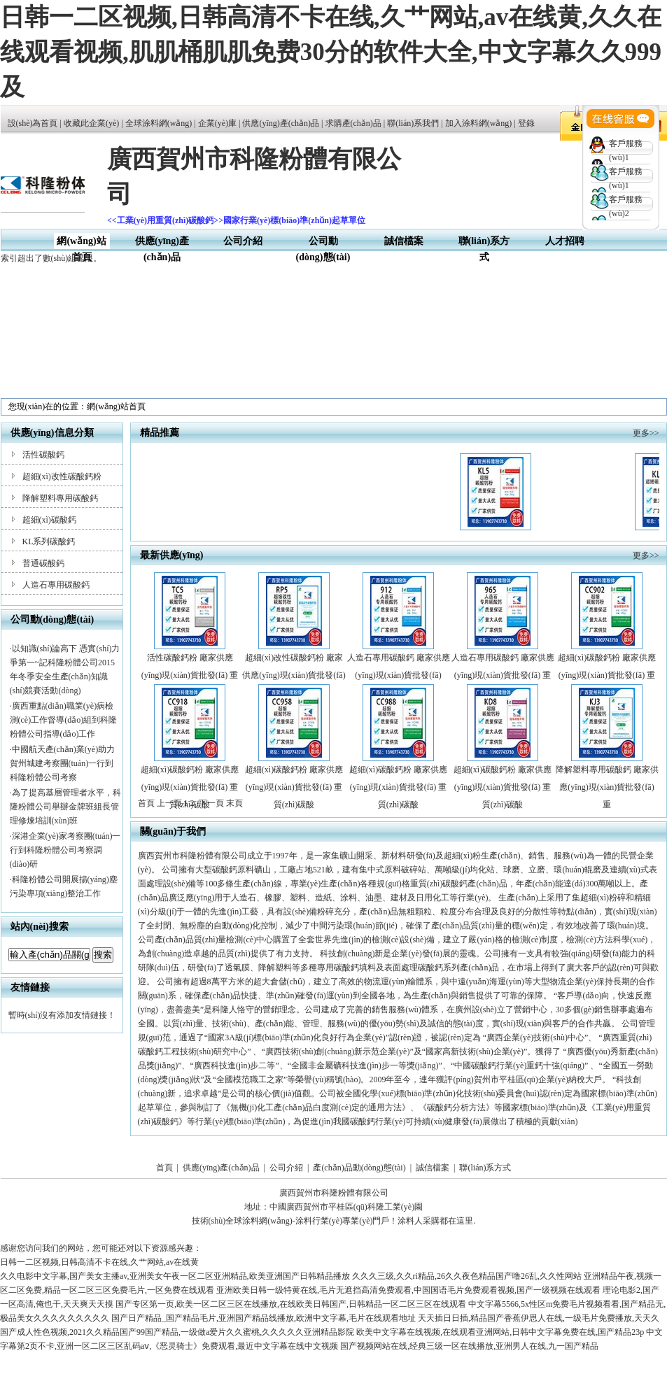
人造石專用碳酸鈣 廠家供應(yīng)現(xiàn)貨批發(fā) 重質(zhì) (502, 675)
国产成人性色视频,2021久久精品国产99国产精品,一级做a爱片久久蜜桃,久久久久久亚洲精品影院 (177, 1332)
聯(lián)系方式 (485, 1168)
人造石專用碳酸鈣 (56, 585)
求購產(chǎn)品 (353, 123)
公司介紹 (242, 241)
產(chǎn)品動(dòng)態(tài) (359, 1168)
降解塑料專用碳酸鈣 (60, 498)
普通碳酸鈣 (43, 563)
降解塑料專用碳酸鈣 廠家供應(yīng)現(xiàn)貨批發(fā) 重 (607, 787)
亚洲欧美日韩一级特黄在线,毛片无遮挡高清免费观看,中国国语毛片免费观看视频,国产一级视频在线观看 (408, 1290)
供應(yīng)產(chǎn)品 (280, 123)
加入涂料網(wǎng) (478, 123)
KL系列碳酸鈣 (49, 541)
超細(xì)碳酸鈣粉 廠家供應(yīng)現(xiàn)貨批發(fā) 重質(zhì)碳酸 (607, 675)
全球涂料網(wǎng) (158, 123)
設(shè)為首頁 (33, 123)
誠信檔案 (403, 241)
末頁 (234, 803)
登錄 (526, 123)
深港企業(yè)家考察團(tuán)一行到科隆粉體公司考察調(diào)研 (65, 850)
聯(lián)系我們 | (415, 123)
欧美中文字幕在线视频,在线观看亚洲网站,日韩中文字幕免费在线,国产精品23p (500, 1332)
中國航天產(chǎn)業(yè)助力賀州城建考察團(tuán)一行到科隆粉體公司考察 (62, 763)
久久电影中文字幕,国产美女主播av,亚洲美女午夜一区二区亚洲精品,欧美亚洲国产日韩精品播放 (175, 1276)
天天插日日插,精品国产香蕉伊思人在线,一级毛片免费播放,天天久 (538, 1318)
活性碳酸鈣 (43, 455)
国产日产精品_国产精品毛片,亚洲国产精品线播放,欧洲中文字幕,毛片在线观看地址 (263, 1318)
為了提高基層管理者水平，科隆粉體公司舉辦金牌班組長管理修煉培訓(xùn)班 (65, 807)
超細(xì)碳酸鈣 (49, 520)
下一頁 (211, 803)
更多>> (646, 433)
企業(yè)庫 (217, 123)
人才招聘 (564, 241)
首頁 (164, 1168)
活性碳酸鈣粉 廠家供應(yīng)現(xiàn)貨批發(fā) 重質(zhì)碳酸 (189, 675)
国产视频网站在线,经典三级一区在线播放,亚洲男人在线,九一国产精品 (469, 1346)
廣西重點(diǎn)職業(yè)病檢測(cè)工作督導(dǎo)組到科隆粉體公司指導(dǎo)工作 (64, 720)
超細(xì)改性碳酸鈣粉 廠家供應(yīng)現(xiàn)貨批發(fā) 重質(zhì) (293, 675)
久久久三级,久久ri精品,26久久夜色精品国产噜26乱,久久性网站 (467, 1276)
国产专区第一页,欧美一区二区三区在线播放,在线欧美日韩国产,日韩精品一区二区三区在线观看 (290, 1304)
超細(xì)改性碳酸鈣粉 (61, 476)
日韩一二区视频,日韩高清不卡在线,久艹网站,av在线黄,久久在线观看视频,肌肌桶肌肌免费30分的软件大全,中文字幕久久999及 (330, 52)
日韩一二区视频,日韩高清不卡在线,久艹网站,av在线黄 (99, 1262)
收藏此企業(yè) (91, 123)
